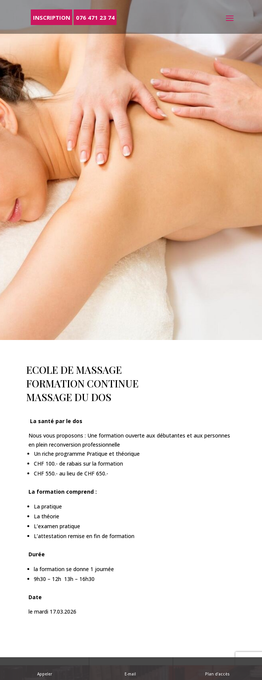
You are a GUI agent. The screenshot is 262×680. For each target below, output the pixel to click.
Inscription (51, 17)
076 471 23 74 (95, 17)
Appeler (44, 668)
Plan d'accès (217, 668)
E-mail (131, 668)
